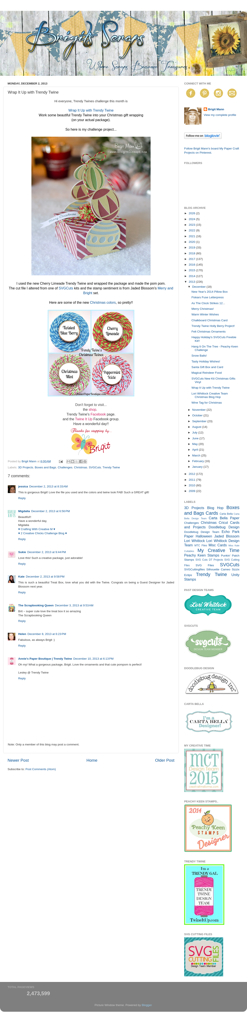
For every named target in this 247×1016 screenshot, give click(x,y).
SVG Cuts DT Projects (209, 559)
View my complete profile (220, 115)
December (199, 286)
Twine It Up (83, 419)
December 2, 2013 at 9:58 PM (45, 576)
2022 (192, 230)
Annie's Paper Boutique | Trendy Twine (45, 658)
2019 (192, 247)
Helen (22, 634)
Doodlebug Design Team (201, 532)
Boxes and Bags (45, 467)
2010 (192, 485)
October (197, 415)
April (195, 449)
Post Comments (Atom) (41, 769)
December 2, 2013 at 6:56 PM (50, 511)
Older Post (164, 760)
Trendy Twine (111, 467)
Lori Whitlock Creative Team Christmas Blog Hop (210, 395)
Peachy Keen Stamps (201, 555)
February (198, 461)
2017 (192, 259)
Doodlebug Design (224, 527)
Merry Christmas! (203, 308)
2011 (192, 479)
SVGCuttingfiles (194, 569)
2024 (192, 219)
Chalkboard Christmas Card (210, 320)
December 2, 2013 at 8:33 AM (48, 486)
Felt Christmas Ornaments (209, 331)
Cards (212, 513)
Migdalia (24, 511)
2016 (192, 264)
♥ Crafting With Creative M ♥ (36, 529)
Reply (22, 498)
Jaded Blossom (226, 536)
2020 (192, 241)
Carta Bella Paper (224, 518)
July (195, 432)
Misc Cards (217, 545)
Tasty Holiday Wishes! (206, 361)
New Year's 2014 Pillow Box (210, 291)
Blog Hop (215, 508)
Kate (21, 576)
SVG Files (205, 565)
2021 (192, 236)
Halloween (204, 536)
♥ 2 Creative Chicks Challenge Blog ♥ (42, 533)
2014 (192, 276)
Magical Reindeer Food (207, 372)
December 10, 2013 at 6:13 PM (93, 658)
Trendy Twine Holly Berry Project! (213, 326)
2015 (192, 270)
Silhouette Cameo (218, 569)
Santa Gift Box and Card (207, 367)
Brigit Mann (216, 109)
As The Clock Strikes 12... (208, 303)
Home (91, 760)
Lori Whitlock (194, 541)
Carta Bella (226, 513)
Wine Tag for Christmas (207, 402)
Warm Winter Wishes (205, 314)
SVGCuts (66, 288)
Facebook (98, 414)
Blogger (147, 1005)
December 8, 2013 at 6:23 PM (47, 634)
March (196, 455)
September (199, 421)
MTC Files (200, 545)
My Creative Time (218, 550)
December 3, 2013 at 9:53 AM (74, 605)
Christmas (80, 467)
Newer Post (18, 760)
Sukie (22, 552)
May (195, 444)
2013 (192, 281)
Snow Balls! (199, 355)
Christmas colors (103, 302)
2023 (192, 224)
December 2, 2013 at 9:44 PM (46, 552)
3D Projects (25, 467)
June (195, 438)
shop (92, 409)
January (197, 466)
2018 (192, 253)
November (199, 409)
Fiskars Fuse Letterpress (208, 297)
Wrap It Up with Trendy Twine (91, 110)
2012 (192, 474)
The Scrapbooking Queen (36, 605)
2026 (192, 213)
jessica (23, 486)
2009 (192, 491)
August (197, 426)
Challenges (65, 467)
